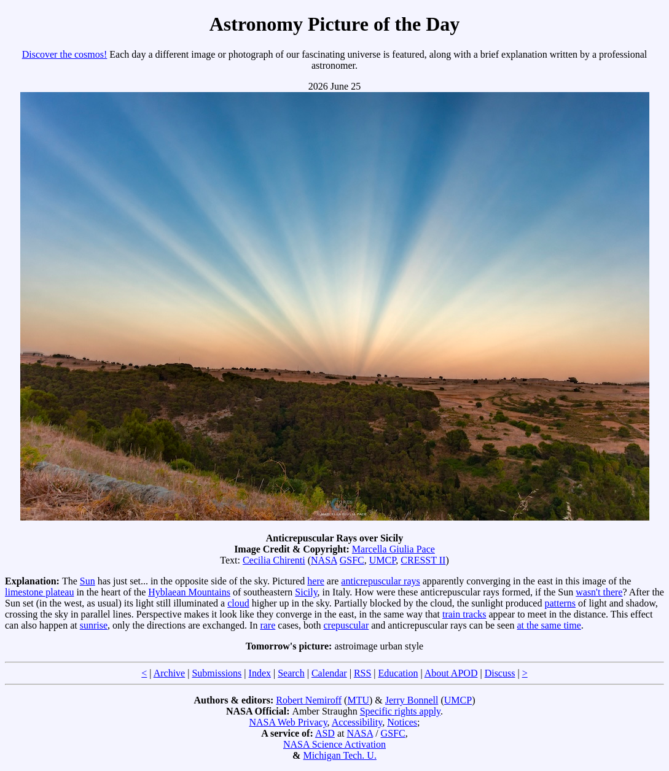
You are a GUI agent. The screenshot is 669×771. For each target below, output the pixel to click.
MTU (358, 700)
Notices (402, 722)
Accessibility (357, 722)
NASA (324, 560)
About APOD (451, 673)
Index (260, 673)
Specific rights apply (400, 711)
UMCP (382, 560)
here (315, 581)
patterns (560, 603)
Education (398, 673)
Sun (87, 581)
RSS (362, 673)
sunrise (94, 625)
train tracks (464, 614)
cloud (238, 603)
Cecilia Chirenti (274, 560)
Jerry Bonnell (412, 700)
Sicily (306, 592)
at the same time (549, 625)
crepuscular (346, 625)
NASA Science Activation (334, 744)
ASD (325, 733)
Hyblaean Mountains (189, 592)
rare (267, 625)
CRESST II (423, 560)
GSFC (352, 560)
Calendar (329, 673)
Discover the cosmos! (65, 54)
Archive (170, 673)
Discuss (500, 673)
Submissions (216, 673)
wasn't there (599, 592)
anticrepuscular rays (380, 581)
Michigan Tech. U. (339, 755)
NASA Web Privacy (288, 722)
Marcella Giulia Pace (393, 549)
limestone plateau (39, 592)
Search (291, 673)
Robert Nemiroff (309, 700)
